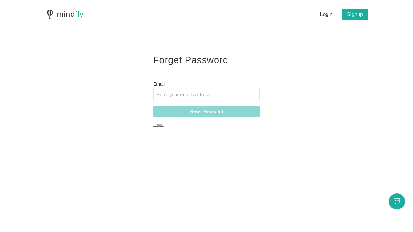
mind (70, 14)
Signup (355, 14)
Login (326, 14)
